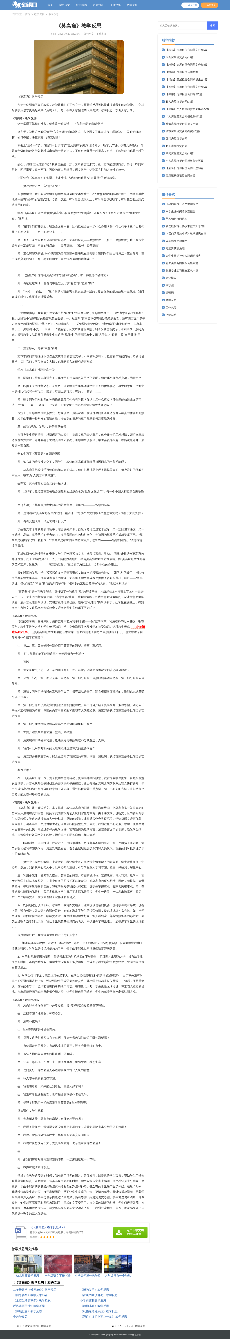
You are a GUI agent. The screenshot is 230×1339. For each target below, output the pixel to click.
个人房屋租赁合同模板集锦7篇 (184, 116)
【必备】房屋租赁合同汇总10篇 (185, 168)
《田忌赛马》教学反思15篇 (30, 1295)
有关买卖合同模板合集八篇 (182, 263)
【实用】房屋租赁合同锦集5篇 (184, 94)
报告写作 (81, 5)
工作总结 (171, 307)
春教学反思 (20, 1316)
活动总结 (171, 314)
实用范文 (64, 5)
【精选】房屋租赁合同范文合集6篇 (187, 49)
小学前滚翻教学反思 (93, 1300)
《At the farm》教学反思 (131, 1326)
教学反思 (54, 14)
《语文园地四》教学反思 (37, 1326)
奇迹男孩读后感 (175, 248)
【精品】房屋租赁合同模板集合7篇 (187, 79)
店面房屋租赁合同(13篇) (180, 57)
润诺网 (109, 1334)
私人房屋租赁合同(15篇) (180, 101)
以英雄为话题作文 (176, 241)
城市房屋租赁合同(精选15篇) (183, 131)
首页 (50, 5)
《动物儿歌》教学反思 (94, 1305)
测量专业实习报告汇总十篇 (182, 270)
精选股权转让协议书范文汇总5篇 (185, 226)
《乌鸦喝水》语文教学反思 (182, 204)
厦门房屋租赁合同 (176, 138)
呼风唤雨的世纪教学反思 (29, 1305)
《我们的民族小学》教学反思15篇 (186, 233)
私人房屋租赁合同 (176, 146)
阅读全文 (89, 33)
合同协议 (98, 5)
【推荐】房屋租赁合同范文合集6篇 (187, 86)
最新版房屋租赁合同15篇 (180, 175)
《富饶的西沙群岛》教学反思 (99, 1295)
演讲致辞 (115, 5)
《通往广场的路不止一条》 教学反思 (103, 1316)
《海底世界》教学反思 (27, 1311)
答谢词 (170, 292)
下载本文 (101, 33)
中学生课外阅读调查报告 (180, 211)
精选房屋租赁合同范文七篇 (182, 123)
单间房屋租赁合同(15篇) (180, 153)
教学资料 (132, 5)
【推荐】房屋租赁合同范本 (182, 72)
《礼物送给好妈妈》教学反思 (99, 1311)
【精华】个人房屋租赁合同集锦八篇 (187, 109)
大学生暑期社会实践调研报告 (183, 255)
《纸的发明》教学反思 (94, 1289)
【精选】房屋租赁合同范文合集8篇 (187, 64)
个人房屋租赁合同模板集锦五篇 (185, 160)
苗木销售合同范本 (176, 218)
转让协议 (171, 278)
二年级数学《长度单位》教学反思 (34, 1289)
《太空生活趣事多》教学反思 (32, 1300)
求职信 (170, 285)
